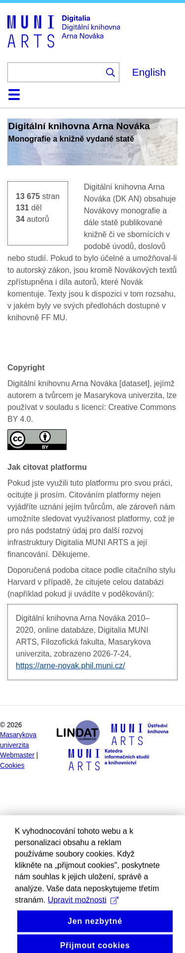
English (149, 72)
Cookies (12, 765)
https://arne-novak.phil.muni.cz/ (70, 665)
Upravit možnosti (83, 912)
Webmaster (17, 755)
